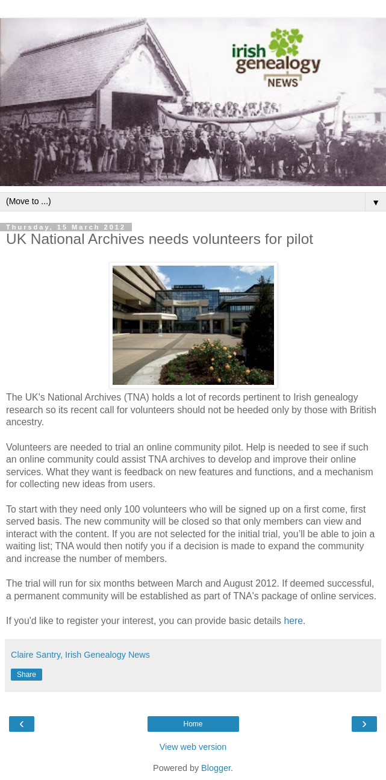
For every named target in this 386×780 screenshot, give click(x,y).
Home (192, 724)
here (293, 621)
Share (26, 674)
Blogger (216, 768)
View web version (193, 747)
